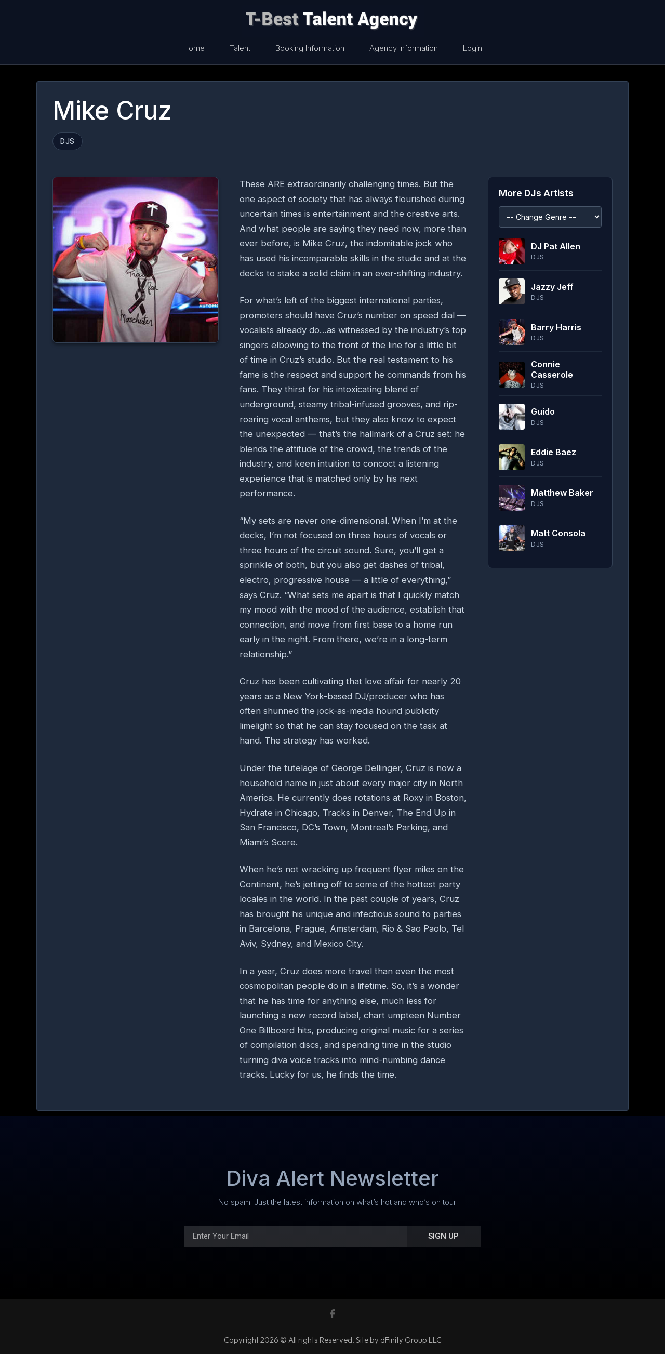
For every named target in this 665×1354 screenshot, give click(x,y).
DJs (67, 141)
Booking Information (309, 48)
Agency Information (403, 48)
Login (472, 48)
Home (194, 48)
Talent (240, 48)
